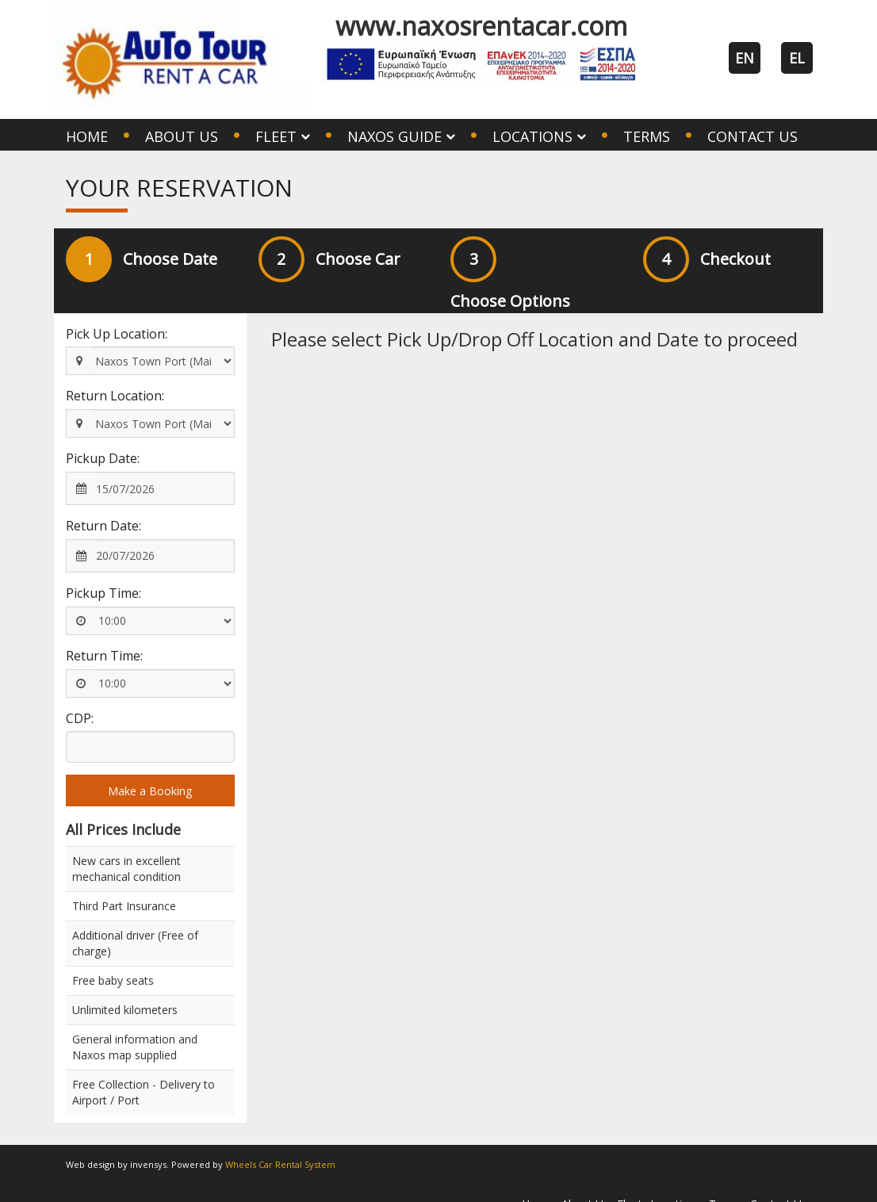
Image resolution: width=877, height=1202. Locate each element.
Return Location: (115, 395)
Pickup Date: (103, 458)
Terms (646, 136)
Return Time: (104, 655)
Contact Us (752, 136)
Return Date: (103, 525)
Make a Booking (150, 790)
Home (87, 136)
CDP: (80, 718)
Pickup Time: (103, 593)
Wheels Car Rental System (280, 1164)
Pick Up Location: (116, 334)
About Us (181, 136)
